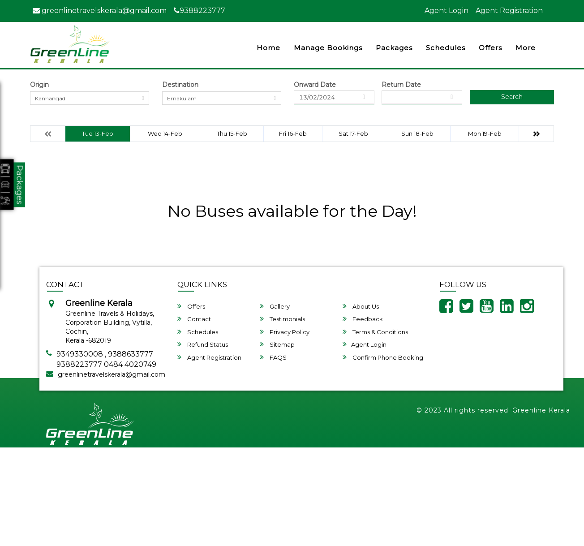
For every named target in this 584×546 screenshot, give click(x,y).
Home (268, 47)
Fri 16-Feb (293, 133)
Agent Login (446, 10)
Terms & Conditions (375, 331)
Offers (490, 47)
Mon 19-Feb (485, 133)
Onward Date (315, 85)
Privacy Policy (284, 331)
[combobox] (89, 98)
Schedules (445, 47)
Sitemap (277, 344)
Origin (39, 85)
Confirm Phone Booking (383, 357)
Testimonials (282, 318)
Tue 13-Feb (97, 133)
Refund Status (202, 344)
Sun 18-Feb (417, 133)
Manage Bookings (328, 47)
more (525, 47)
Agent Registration (509, 10)
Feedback (363, 318)
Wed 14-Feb (165, 133)
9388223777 (199, 10)
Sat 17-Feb (353, 133)
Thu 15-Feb (232, 133)
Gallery (275, 306)
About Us (361, 306)
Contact (194, 318)
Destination (180, 85)
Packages (394, 47)
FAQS (273, 357)
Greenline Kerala (541, 410)
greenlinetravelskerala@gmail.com (100, 10)
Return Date (401, 85)
